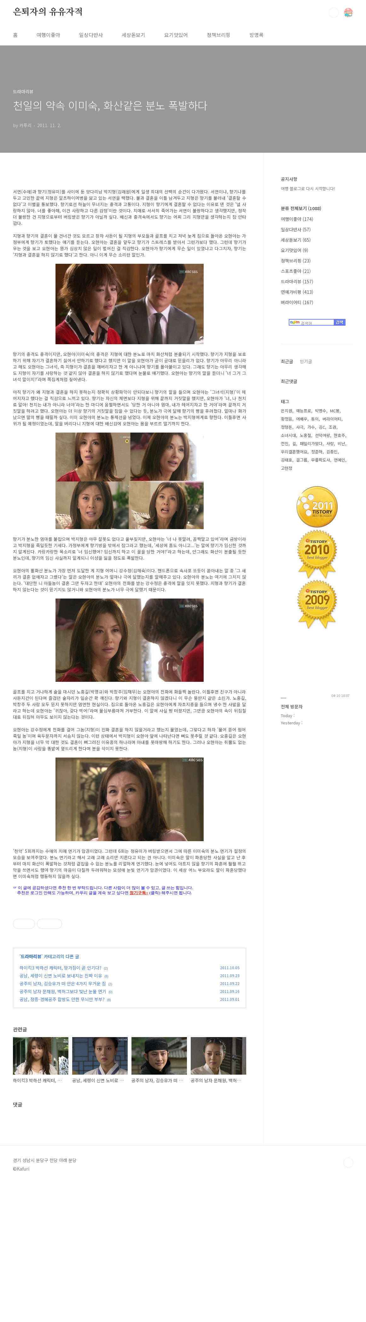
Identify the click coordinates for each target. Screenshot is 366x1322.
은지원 (286, 411)
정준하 (316, 452)
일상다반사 (91, 34)
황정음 (286, 419)
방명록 (256, 34)
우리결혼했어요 (294, 452)
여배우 (301, 419)
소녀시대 (288, 435)
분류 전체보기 (301, 208)
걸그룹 (301, 460)
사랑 (330, 443)
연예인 (339, 460)
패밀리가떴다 (311, 443)
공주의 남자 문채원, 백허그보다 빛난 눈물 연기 (63, 991)
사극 (300, 427)
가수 (311, 427)
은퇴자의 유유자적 (48, 12)
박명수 (320, 411)
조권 (332, 427)
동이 (315, 419)
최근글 (287, 361)
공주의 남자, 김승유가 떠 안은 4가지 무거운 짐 (63, 983)
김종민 (332, 452)
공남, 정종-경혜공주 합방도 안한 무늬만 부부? (62, 999)
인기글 (306, 361)
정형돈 (286, 427)
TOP (348, 1301)
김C (322, 427)
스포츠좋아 (296, 271)
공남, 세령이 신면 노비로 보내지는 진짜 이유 (61, 975)
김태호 (286, 460)
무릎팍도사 (320, 460)
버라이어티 (297, 302)
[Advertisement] (128, 1095)
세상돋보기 (133, 34)
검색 (334, 12)
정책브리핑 (218, 34)
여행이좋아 (48, 34)
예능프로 (303, 411)
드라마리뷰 (31, 956)
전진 (284, 443)
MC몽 (335, 411)
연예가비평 (297, 292)
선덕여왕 (322, 435)
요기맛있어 (176, 34)
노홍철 (305, 435)
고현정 (286, 468)
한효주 (339, 435)
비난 (341, 443)
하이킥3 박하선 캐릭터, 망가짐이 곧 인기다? (61, 968)
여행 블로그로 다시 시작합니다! (308, 189)
